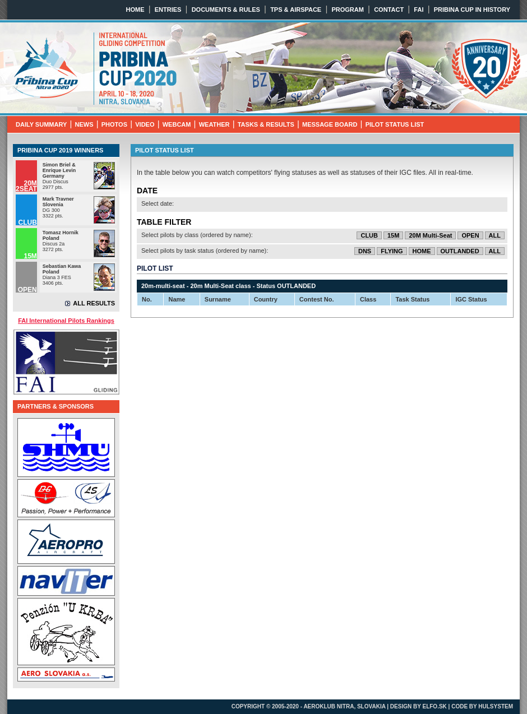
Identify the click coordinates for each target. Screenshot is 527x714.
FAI (418, 9)
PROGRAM (347, 9)
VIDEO (144, 124)
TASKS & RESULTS (266, 124)
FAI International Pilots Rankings (66, 320)
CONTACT (389, 9)
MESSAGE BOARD (329, 124)
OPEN (470, 235)
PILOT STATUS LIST (395, 124)
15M (393, 235)
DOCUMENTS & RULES (226, 9)
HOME (135, 9)
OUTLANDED (460, 251)
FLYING (392, 251)
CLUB (369, 235)
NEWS (84, 124)
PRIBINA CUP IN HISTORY (472, 9)
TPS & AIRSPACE (295, 9)
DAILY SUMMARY (41, 124)
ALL (495, 235)
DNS (364, 251)
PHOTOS (114, 124)
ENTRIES (168, 9)
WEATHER (214, 124)
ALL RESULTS (94, 303)
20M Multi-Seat (430, 235)
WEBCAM (177, 124)
